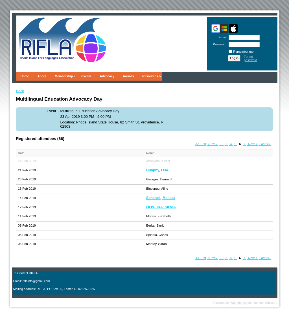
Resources (150, 76)
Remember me (243, 51)
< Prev (212, 144)
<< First (200, 144)
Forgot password (250, 58)
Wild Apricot (238, 302)
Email (221, 37)
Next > (253, 144)
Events (86, 76)
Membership (64, 76)
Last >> (265, 144)
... (221, 144)
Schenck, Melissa (160, 198)
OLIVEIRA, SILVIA (161, 207)
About (42, 76)
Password (218, 44)
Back (20, 91)
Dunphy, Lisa (157, 170)
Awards (128, 76)
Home (25, 76)
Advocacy (107, 76)
